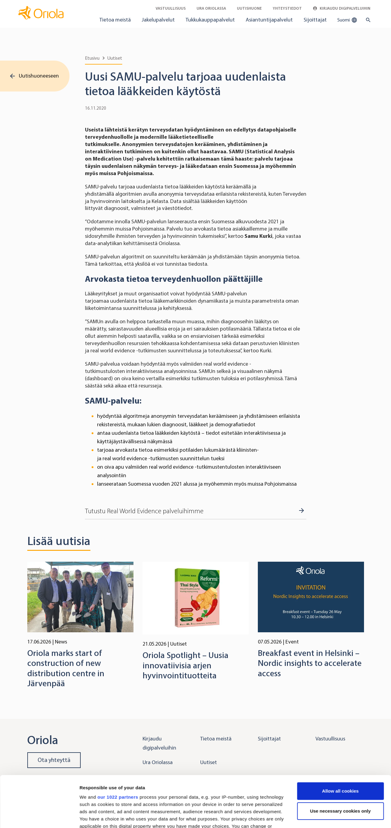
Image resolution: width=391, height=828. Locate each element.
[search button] (367, 20)
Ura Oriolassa (211, 8)
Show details (93, 816)
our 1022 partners (117, 749)
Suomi (347, 20)
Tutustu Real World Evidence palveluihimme (144, 511)
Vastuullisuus (171, 8)
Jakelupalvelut (158, 19)
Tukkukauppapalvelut (210, 19)
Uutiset (114, 58)
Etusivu (92, 58)
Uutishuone (249, 8)
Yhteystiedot (287, 8)
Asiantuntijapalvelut (269, 19)
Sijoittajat (315, 19)
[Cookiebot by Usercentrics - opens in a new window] (39, 816)
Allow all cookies (340, 743)
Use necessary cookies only (340, 763)
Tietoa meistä (115, 19)
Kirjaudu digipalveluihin (341, 8)
